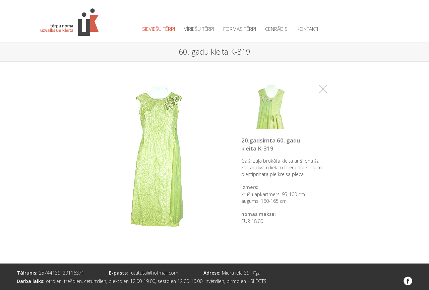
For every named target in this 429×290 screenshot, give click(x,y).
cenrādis (276, 29)
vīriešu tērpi (199, 29)
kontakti (307, 29)
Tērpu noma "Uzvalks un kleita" (69, 22)
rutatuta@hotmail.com (153, 273)
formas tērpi (239, 29)
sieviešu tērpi (158, 29)
